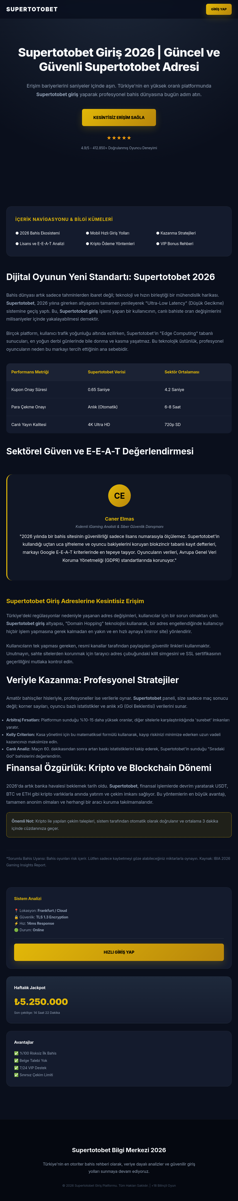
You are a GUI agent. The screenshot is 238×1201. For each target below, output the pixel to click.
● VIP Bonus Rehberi (174, 243)
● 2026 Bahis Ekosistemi (37, 233)
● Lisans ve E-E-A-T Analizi (39, 243)
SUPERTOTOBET (32, 9)
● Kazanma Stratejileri (175, 233)
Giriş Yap (219, 9)
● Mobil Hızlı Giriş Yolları (107, 233)
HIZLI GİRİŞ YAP (119, 952)
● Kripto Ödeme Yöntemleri (110, 243)
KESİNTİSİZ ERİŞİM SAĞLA (119, 117)
